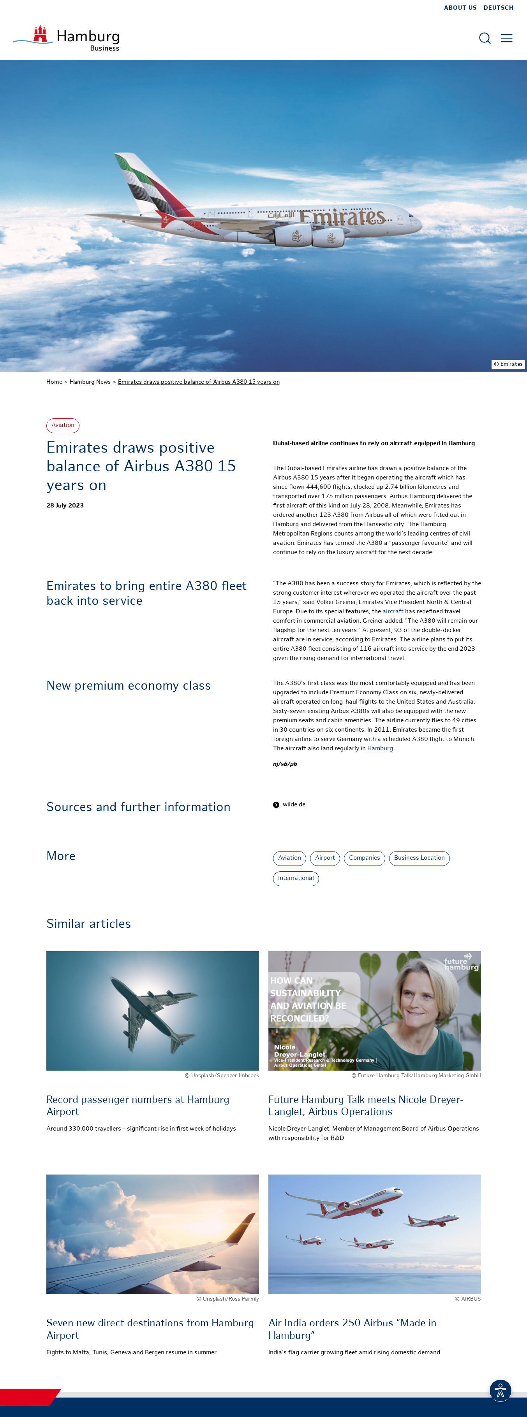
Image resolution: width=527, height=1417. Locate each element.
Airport (325, 858)
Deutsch (499, 8)
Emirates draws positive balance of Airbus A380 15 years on (199, 382)
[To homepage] (66, 38)
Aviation (62, 425)
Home (54, 382)
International (296, 878)
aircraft (393, 612)
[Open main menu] (507, 38)
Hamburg (380, 749)
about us (460, 8)
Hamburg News (90, 382)
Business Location (419, 858)
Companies (364, 858)
